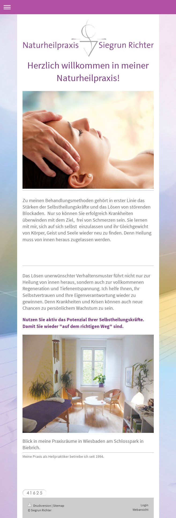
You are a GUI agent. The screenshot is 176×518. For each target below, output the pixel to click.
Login (144, 505)
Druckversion (40, 506)
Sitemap (58, 506)
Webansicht (140, 510)
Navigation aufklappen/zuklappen (88, 7)
